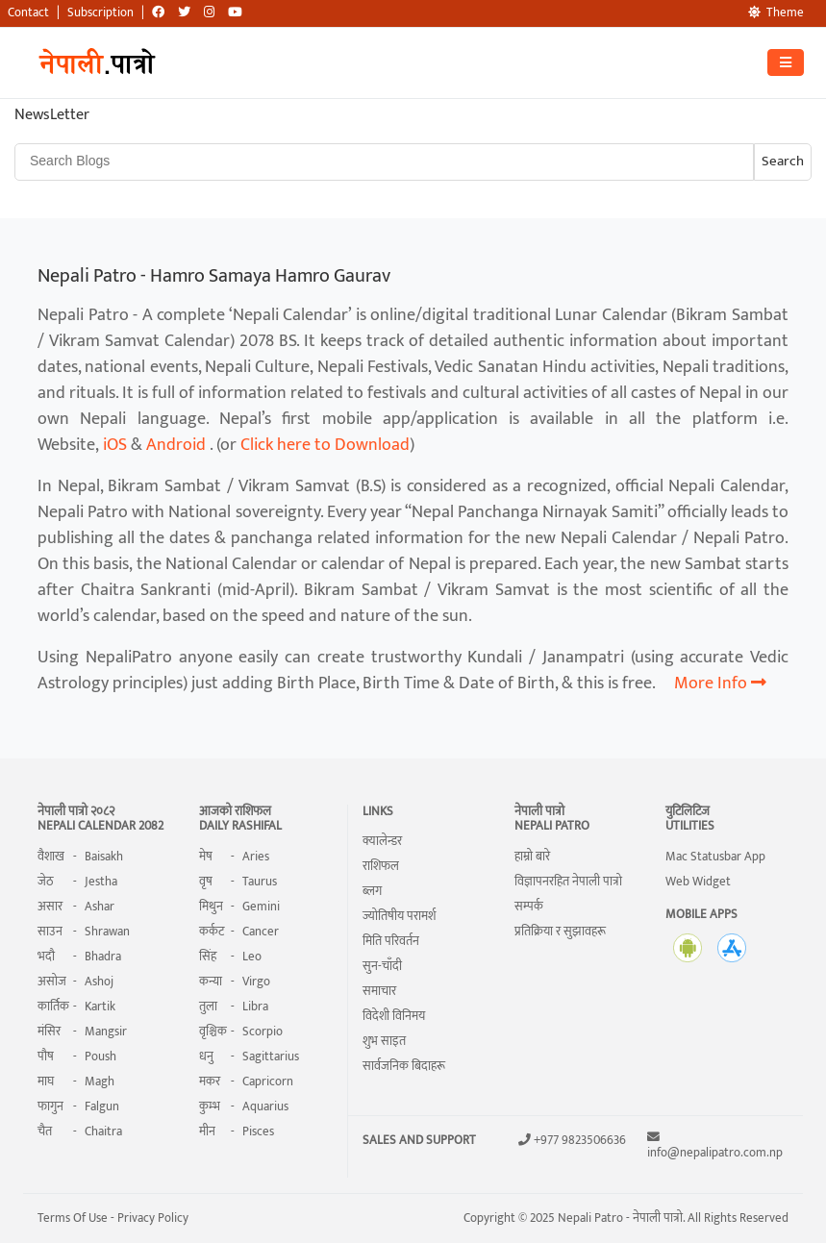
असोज (52, 981)
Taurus (259, 881)
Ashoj (99, 981)
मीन (207, 1131)
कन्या (210, 981)
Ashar (99, 906)
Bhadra (103, 956)
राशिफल (381, 866)
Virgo (256, 981)
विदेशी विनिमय (394, 1016)
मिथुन (211, 906)
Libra (255, 1006)
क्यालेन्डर (382, 841)
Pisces (258, 1131)
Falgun (102, 1106)
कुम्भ (209, 1106)
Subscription (100, 12)
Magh (99, 1081)
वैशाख (51, 856)
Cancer (260, 931)
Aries (255, 856)
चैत (45, 1131)
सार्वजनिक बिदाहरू (404, 1066)
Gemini (261, 906)
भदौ (46, 956)
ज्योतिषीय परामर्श (399, 916)
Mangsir (106, 1031)
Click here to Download (325, 445)
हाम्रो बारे (532, 856)
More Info (720, 683)
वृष (206, 881)
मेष (206, 856)
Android (176, 445)
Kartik (100, 1006)
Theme (776, 12)
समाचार (379, 991)
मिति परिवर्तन (391, 941)
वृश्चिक (213, 1031)
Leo (252, 956)
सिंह (207, 956)
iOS (115, 445)
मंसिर (49, 1031)
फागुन (50, 1106)
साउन (50, 931)
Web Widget (698, 881)
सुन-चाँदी (382, 966)
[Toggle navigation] (785, 62)
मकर (209, 1081)
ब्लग (372, 891)
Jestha (101, 881)
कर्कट (211, 931)
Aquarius (265, 1106)
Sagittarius (270, 1056)
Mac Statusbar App (715, 856)
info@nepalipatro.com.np (715, 1153)
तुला (208, 1006)
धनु (206, 1056)
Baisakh (104, 856)
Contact (28, 12)
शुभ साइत (384, 1041)
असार (50, 906)
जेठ (46, 881)
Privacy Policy (151, 1218)
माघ (46, 1081)
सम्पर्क (528, 906)
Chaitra (103, 1131)
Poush (100, 1056)
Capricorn (267, 1081)
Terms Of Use (73, 1218)
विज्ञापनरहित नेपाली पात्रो (568, 881)
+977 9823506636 (580, 1141)
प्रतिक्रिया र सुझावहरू (560, 931)
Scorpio (262, 1031)
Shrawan (107, 931)
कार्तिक (53, 1006)
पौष (46, 1056)
